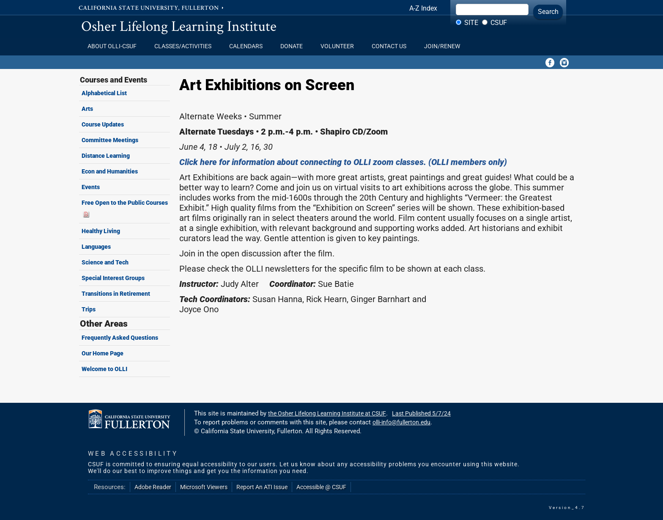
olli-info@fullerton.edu (401, 422)
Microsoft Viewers (203, 487)
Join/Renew (442, 46)
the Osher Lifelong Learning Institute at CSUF (327, 413)
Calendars (248, 46)
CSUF (498, 23)
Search (548, 12)
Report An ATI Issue (262, 487)
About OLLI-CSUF (115, 46)
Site (471, 23)
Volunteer (340, 46)
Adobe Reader (152, 487)
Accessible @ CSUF (321, 487)
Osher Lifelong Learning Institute (179, 25)
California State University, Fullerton (152, 7)
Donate (294, 46)
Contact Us (391, 46)
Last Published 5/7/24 (421, 413)
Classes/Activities (185, 46)
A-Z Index (423, 8)
